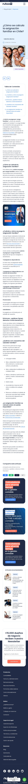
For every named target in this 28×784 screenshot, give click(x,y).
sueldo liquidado (18, 261)
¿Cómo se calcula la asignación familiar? (11, 90)
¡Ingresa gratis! (10, 496)
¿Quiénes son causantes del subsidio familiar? (14, 103)
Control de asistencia (9, 687)
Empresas (15, 9)
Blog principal (7, 9)
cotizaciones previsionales (12, 414)
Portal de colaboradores (10, 684)
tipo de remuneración (13, 240)
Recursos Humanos (9, 680)
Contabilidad (7, 670)
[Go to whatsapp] (24, 779)
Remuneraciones (8, 677)
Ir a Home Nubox (5, 1)
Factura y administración (10, 674)
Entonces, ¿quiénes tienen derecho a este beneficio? (13, 99)
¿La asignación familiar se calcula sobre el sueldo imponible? (13, 108)
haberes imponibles (9, 129)
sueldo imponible (10, 412)
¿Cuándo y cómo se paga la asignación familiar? (14, 94)
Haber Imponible (19, 69)
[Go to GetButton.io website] (24, 782)
